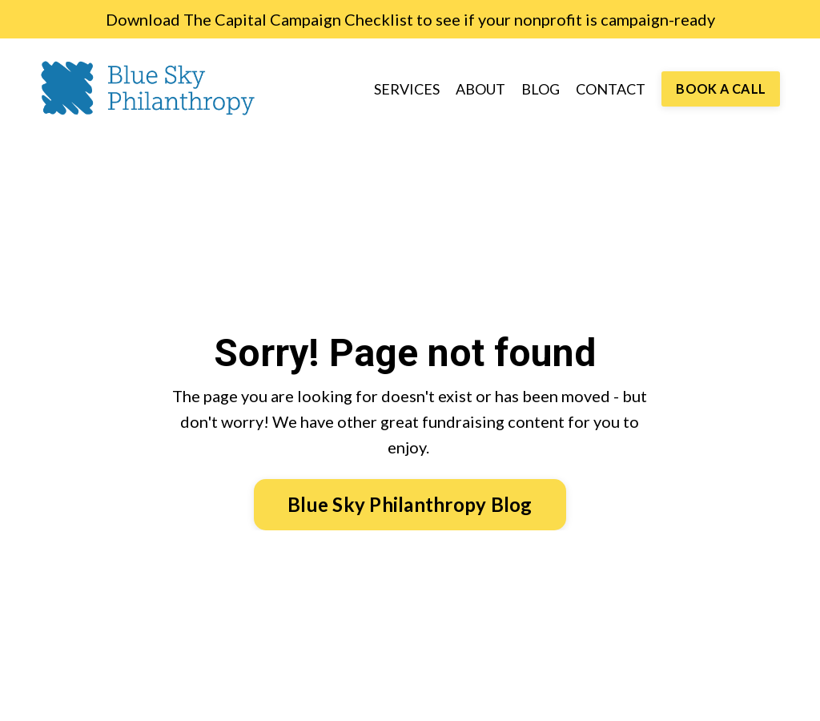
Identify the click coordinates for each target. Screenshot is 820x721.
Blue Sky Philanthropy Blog (410, 504)
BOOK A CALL (721, 88)
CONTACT (610, 89)
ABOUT (480, 89)
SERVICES (407, 89)
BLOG (540, 89)
